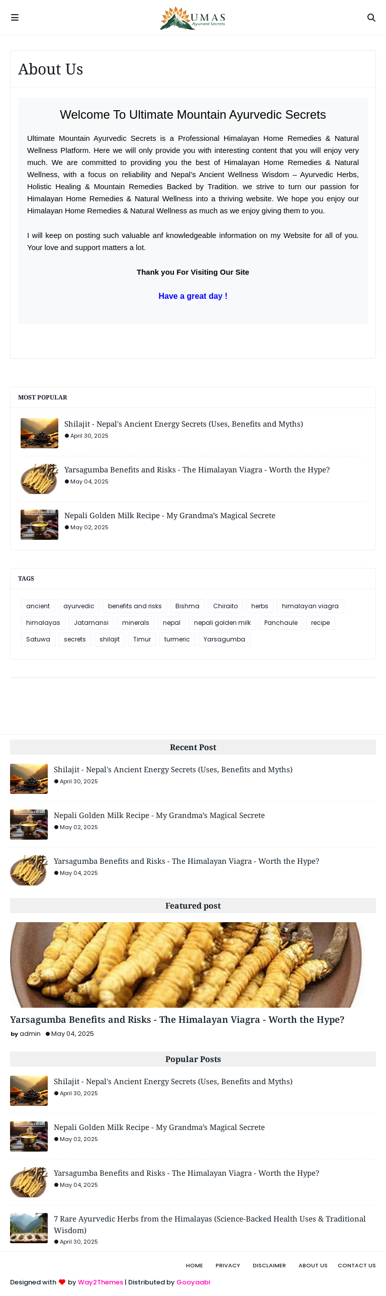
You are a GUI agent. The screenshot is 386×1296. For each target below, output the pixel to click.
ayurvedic (78, 606)
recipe (320, 622)
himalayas (43, 622)
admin (30, 1033)
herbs (259, 606)
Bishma (187, 606)
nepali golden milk (222, 622)
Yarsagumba (224, 639)
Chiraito (225, 606)
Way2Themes (100, 1282)
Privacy (228, 1265)
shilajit (110, 639)
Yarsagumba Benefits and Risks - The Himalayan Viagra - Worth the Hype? (197, 469)
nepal (171, 622)
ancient (38, 606)
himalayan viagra (310, 606)
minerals (135, 622)
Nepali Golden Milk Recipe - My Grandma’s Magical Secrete (169, 515)
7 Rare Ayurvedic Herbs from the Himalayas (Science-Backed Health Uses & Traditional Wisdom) (210, 1224)
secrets (75, 639)
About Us (313, 1265)
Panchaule (281, 622)
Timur (142, 639)
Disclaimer (269, 1265)
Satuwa (38, 639)
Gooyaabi (193, 1282)
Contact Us (357, 1265)
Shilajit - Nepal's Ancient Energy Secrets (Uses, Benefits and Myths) (183, 424)
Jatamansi (91, 622)
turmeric (177, 639)
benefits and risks (135, 606)
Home (194, 1265)
